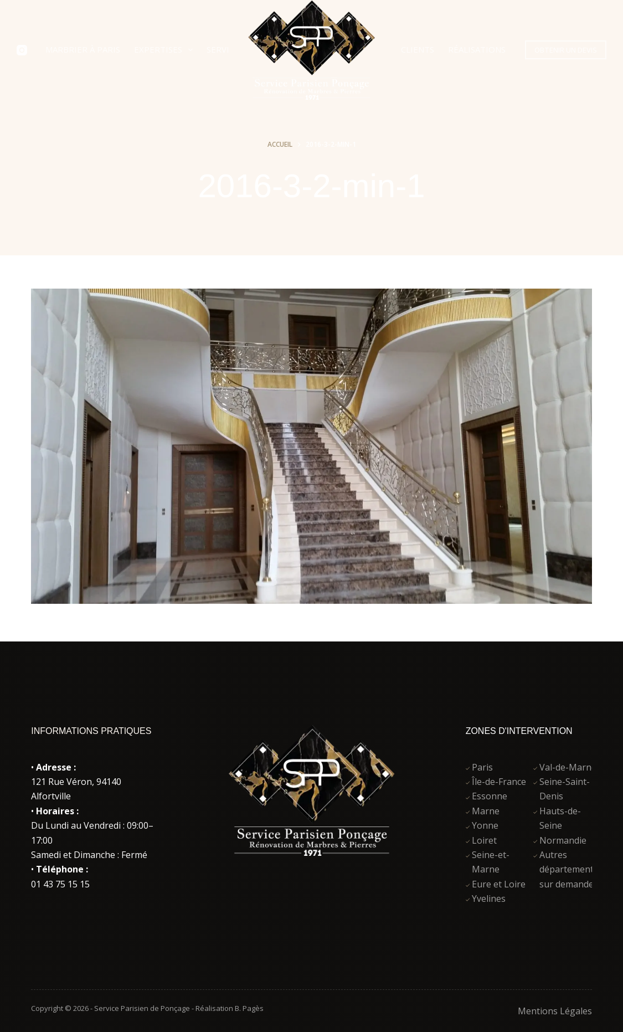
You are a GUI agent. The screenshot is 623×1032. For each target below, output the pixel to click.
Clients (417, 49)
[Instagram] (22, 50)
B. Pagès (249, 1008)
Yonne (485, 825)
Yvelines (489, 898)
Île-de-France (499, 782)
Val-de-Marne (567, 767)
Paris (482, 767)
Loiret (484, 840)
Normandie (562, 840)
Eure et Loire (499, 884)
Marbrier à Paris (82, 49)
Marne (486, 811)
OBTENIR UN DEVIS (565, 50)
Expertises (165, 50)
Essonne (489, 796)
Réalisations (477, 49)
